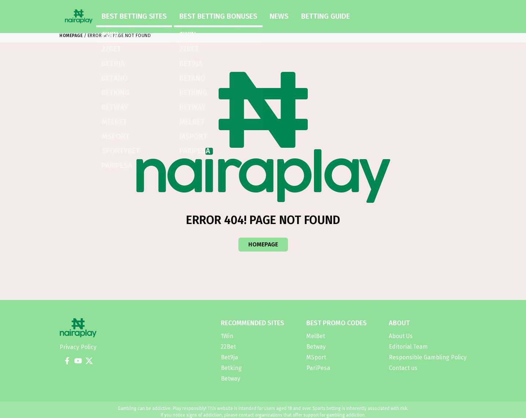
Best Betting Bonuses (180, 13)
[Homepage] (78, 14)
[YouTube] (78, 360)
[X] (89, 360)
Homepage (71, 35)
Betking (231, 367)
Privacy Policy (77, 347)
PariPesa (318, 367)
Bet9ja (229, 357)
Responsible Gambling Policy (428, 357)
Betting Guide (254, 13)
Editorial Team (408, 346)
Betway (230, 378)
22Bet (228, 346)
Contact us (403, 367)
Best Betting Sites (122, 13)
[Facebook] (67, 360)
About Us (401, 336)
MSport (316, 357)
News (222, 13)
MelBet (315, 336)
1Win (227, 336)
